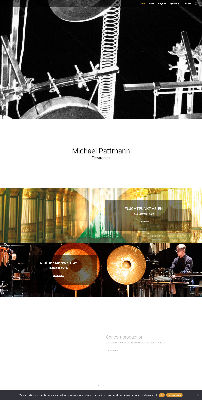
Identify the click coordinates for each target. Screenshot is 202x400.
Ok (161, 395)
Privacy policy (174, 395)
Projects (162, 3)
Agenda (173, 3)
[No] (198, 395)
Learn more (143, 222)
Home (142, 3)
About (151, 3)
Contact (187, 3)
